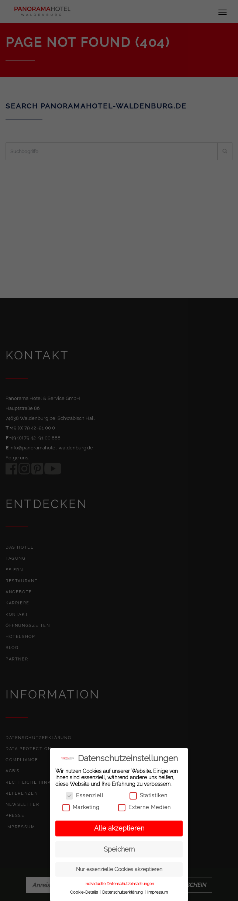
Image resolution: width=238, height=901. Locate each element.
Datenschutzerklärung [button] (123, 892)
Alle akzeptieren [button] (119, 828)
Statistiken (149, 795)
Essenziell (85, 795)
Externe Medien (144, 807)
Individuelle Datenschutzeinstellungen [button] (119, 883)
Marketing (81, 807)
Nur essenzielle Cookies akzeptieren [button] (119, 869)
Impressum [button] (157, 892)
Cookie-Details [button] (84, 892)
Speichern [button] (119, 849)
